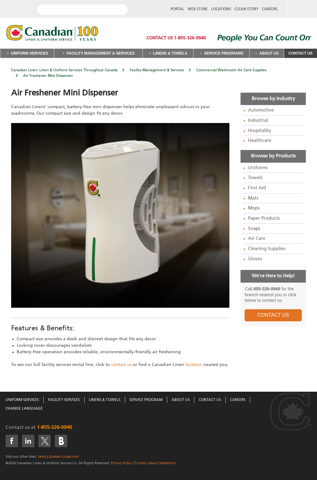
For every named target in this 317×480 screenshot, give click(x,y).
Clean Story (246, 9)
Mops (254, 208)
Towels (255, 178)
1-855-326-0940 (54, 427)
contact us (121, 365)
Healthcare (259, 141)
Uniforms (258, 168)
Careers (269, 9)
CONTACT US (273, 315)
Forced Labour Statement (155, 463)
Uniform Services (29, 53)
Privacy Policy (121, 463)
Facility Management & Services (101, 53)
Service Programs (223, 53)
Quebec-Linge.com (64, 456)
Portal (177, 9)
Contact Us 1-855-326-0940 (176, 38)
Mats (253, 198)
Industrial (258, 120)
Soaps (254, 229)
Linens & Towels (170, 53)
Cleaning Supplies (266, 249)
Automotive (261, 110)
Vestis (41, 456)
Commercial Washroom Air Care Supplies (231, 70)
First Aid (257, 188)
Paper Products (264, 218)
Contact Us (301, 53)
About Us (269, 53)
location (193, 365)
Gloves (255, 259)
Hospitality (259, 131)
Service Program (146, 400)
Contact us (18, 427)
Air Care (256, 238)
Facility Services (64, 400)
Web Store (198, 9)
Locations (221, 9)
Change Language (24, 409)
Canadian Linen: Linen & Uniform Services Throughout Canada (64, 70)
